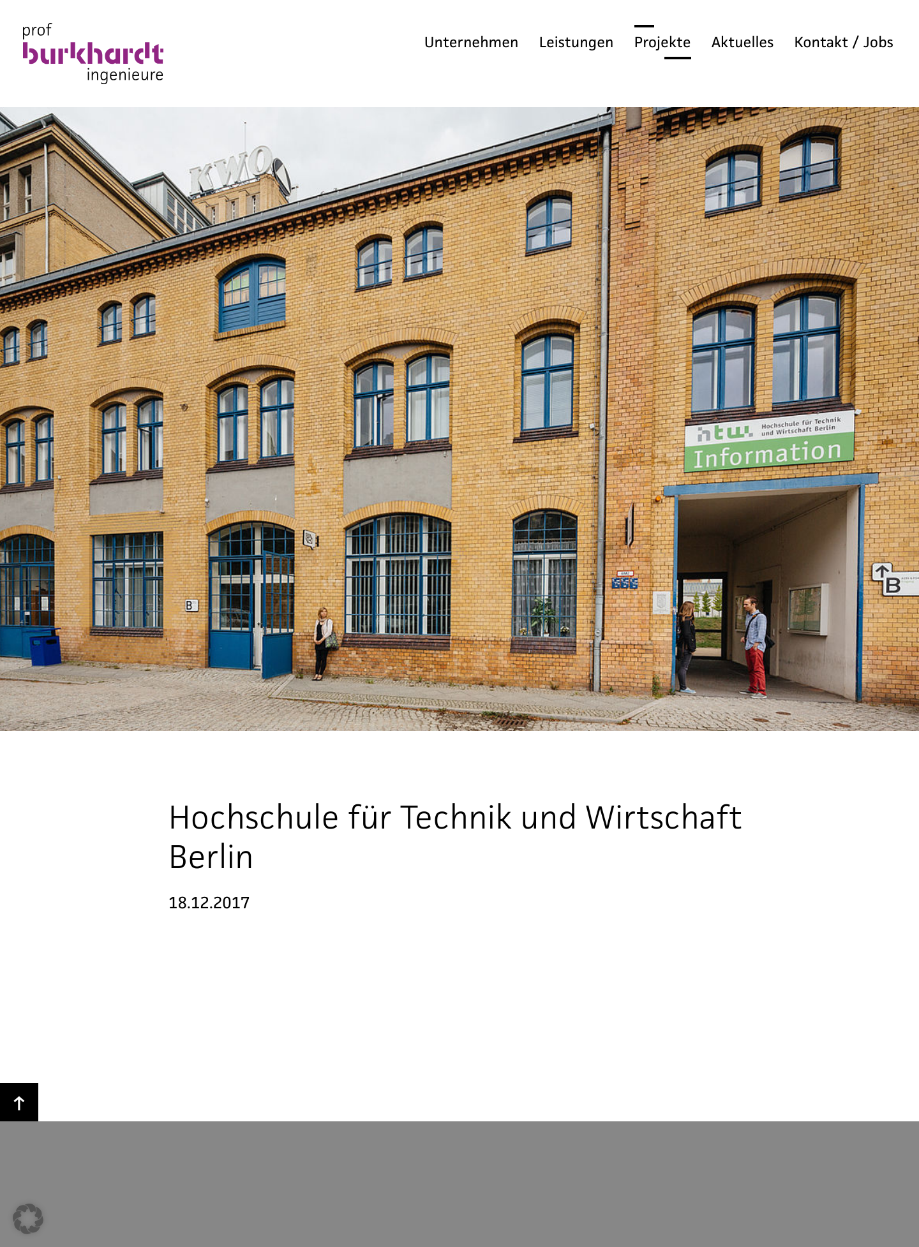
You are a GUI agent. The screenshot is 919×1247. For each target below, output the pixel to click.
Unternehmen (471, 42)
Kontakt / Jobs (844, 42)
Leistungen (576, 42)
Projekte (662, 42)
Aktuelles (742, 42)
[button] (28, 1219)
